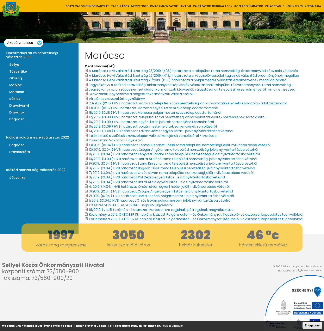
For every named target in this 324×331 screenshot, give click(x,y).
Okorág (15, 78)
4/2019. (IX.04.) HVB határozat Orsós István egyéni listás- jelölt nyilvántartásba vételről (159, 186)
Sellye (14, 65)
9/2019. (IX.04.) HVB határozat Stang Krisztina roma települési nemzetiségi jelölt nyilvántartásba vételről (173, 163)
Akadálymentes (20, 42)
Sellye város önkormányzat (87, 6)
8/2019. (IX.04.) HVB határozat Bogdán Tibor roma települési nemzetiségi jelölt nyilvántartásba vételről (172, 168)
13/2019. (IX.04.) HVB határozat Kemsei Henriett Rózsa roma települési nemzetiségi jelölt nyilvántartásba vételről (179, 145)
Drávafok (17, 112)
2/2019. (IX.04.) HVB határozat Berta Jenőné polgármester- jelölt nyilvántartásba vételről (161, 196)
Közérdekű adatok (248, 6)
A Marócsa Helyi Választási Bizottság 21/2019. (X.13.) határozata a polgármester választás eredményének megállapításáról (188, 80)
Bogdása (17, 119)
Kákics (14, 99)
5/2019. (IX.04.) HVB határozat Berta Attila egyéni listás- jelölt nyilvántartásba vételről (158, 182)
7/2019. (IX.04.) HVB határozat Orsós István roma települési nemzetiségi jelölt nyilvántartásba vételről (171, 172)
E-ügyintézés (293, 6)
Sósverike (17, 178)
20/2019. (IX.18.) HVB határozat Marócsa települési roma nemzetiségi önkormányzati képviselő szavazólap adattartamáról (188, 103)
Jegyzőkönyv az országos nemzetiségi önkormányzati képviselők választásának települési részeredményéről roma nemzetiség (192, 89)
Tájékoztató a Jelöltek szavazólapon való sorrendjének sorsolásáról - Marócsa (153, 135)
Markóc (15, 85)
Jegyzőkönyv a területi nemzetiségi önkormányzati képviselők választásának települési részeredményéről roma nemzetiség (190, 84)
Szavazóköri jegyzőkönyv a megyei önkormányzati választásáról (141, 94)
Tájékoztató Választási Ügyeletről (116, 140)
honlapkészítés (287, 270)
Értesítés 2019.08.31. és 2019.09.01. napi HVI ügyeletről (131, 205)
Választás (273, 6)
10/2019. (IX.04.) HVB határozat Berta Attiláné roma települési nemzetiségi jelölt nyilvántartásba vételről (173, 159)
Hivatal (185, 6)
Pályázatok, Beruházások (212, 6)
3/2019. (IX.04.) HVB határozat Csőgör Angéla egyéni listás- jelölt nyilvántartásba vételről (161, 191)
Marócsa (16, 92)
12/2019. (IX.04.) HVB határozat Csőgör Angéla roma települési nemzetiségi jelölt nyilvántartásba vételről (173, 149)
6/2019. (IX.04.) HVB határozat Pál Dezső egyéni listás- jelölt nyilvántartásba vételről (157, 177)
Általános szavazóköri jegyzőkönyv (117, 98)
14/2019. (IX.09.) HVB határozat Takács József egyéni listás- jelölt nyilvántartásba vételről (161, 131)
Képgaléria (313, 6)
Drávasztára (19, 152)
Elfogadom (312, 325)
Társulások (120, 6)
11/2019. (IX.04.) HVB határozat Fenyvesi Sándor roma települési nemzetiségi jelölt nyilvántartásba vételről (174, 154)
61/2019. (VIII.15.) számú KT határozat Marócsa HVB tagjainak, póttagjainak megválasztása (161, 209)
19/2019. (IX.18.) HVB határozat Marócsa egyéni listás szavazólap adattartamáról (153, 108)
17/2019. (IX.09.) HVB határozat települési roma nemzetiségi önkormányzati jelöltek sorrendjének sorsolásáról (177, 117)
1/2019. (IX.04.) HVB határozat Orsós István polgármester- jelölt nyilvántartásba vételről (160, 200)
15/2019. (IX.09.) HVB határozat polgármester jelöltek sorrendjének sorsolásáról (153, 126)
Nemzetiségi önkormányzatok (154, 6)
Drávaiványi (19, 106)
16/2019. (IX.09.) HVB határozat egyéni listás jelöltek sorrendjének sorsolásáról (151, 121)
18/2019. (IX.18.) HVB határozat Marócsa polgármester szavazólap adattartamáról (155, 112)
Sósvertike (18, 71)
